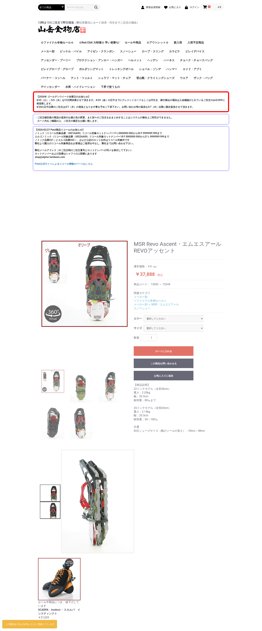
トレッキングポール (121, 69)
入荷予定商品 (195, 42)
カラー (138, 318)
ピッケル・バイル (71, 51)
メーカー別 (47, 51)
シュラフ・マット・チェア (114, 78)
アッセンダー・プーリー (56, 60)
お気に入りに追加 (163, 375)
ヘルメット (135, 60)
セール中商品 (133, 42)
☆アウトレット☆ (157, 42)
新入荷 (178, 42)
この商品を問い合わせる (163, 363)
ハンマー (171, 69)
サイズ (138, 328)
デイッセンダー (50, 86)
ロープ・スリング (153, 51)
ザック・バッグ (203, 78)
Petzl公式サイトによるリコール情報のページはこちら (64, 163)
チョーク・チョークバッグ (196, 60)
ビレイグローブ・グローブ (57, 69)
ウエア (184, 78)
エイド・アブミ (192, 69)
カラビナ (174, 51)
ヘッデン (152, 60)
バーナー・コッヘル (53, 78)
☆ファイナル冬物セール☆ (57, 42)
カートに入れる (163, 351)
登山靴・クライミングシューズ (155, 78)
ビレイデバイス (195, 51)
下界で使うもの (110, 86)
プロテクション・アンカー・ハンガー (99, 60)
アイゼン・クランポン (100, 51)
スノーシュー (128, 51)
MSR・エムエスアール (165, 304)
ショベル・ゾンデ (150, 69)
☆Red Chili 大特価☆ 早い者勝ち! (99, 42)
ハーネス (169, 60)
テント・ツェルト (82, 78)
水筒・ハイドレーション (80, 86)
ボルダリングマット (91, 69)
